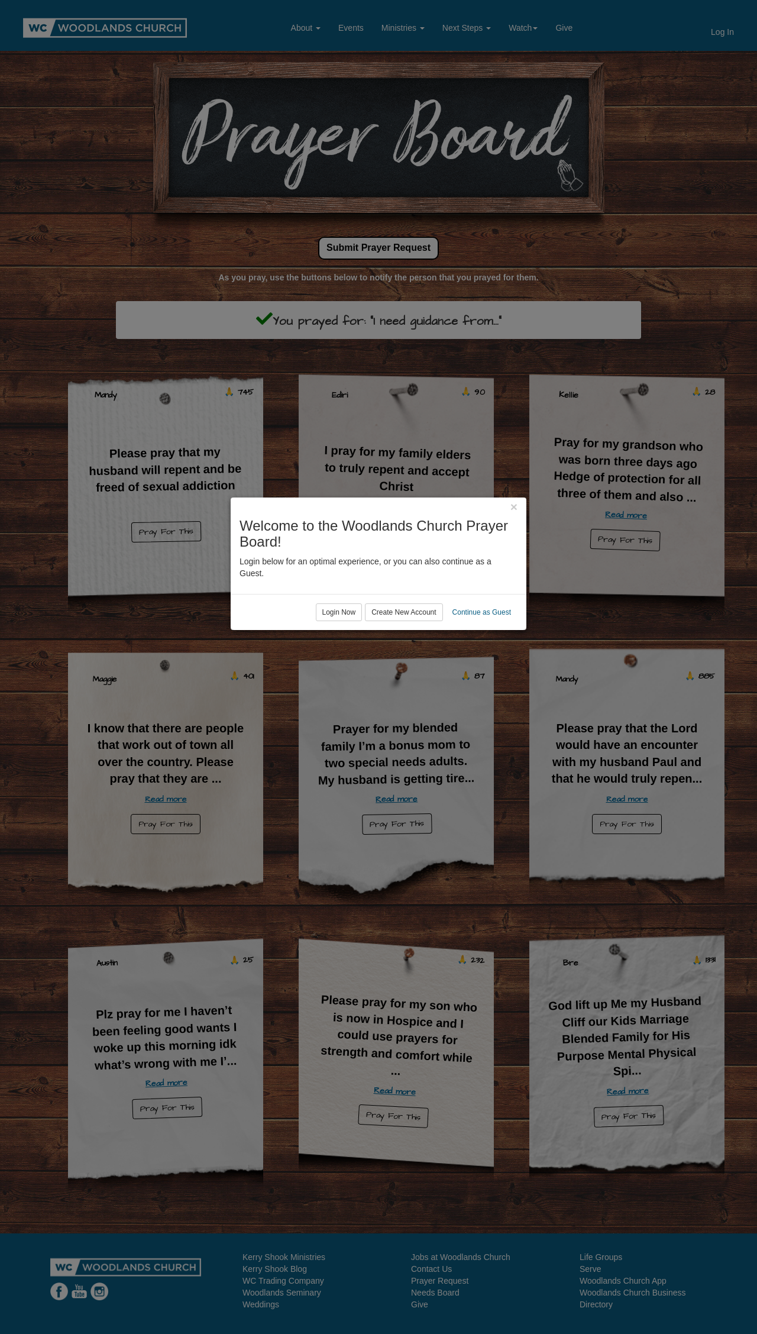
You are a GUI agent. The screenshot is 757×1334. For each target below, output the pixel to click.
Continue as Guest (481, 715)
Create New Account (403, 715)
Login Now (339, 715)
